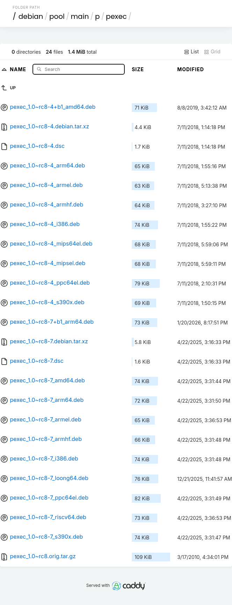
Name (19, 69)
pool (57, 16)
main (80, 16)
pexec (116, 16)
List (191, 51)
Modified (190, 69)
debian (31, 16)
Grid (212, 51)
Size (138, 69)
